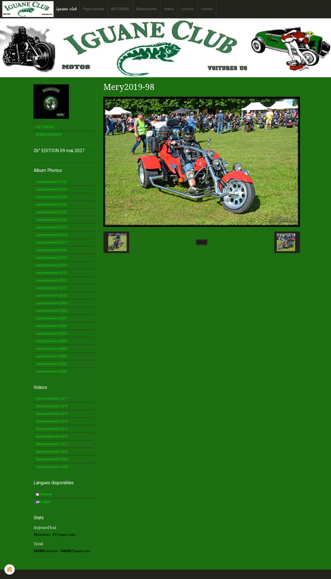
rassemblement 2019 (51, 227)
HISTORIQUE (120, 9)
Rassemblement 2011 (52, 444)
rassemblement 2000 (51, 371)
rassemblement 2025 (51, 182)
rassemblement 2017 (51, 242)
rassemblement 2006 (51, 326)
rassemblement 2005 (51, 333)
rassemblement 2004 (51, 341)
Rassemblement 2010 (52, 452)
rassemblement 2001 (51, 364)
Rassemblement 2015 (52, 414)
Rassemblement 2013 (52, 429)
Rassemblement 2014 (52, 421)
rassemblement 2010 (51, 295)
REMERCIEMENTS (49, 135)
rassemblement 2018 (51, 235)
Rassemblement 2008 (52, 467)
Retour (201, 242)
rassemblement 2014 (51, 265)
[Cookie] (10, 569)
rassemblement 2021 (51, 212)
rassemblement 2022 (51, 204)
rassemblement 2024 (51, 189)
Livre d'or (187, 9)
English (43, 502)
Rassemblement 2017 (52, 398)
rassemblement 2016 (51, 250)
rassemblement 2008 (51, 311)
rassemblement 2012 (51, 280)
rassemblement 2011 (51, 288)
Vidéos (169, 9)
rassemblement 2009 (51, 303)
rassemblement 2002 (51, 356)
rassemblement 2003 (51, 349)
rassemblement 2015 (51, 258)
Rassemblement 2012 (52, 436)
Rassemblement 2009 (52, 459)
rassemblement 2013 (51, 273)
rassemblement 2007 (51, 318)
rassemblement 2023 (51, 197)
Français (44, 494)
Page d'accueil (93, 9)
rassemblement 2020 (51, 220)
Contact (207, 9)
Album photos (146, 9)
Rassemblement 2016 (52, 406)
